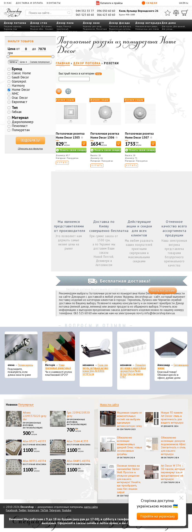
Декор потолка (15, 23)
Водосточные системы (119, 29)
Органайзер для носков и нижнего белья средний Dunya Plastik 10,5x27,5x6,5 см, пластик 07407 (133, 371)
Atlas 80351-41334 (34, 461)
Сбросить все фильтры (30, 148)
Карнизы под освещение (10, 30)
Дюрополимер (22, 122)
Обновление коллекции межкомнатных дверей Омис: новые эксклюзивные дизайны (129, 446)
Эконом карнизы (25, 365)
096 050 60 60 (106, 11)
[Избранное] (167, 13)
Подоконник (89, 29)
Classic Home (21, 73)
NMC (15, 93)
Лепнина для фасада (120, 26)
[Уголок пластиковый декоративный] (58, 347)
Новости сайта (109, 404)
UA (180, 2)
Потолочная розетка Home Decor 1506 (104, 135)
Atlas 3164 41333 (77, 441)
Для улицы (167, 29)
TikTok (44, 510)
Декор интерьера (148, 23)
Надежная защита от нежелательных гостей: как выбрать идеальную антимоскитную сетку (129, 419)
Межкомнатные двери (146, 26)
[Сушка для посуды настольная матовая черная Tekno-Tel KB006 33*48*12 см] (96, 347)
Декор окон (91, 23)
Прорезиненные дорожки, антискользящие (33, 425)
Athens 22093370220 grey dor (34, 416)
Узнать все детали (162, 290)
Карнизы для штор (92, 26)
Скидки (149, 3)
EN (184, 2)
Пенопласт (20, 126)
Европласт (19, 102)
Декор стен (38, 23)
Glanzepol (19, 81)
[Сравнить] (176, 13)
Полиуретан (21, 130)
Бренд (17, 68)
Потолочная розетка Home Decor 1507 (139, 135)
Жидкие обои (36, 29)
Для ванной (179, 26)
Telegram (55, 510)
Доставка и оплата (29, 2)
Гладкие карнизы (12, 26)
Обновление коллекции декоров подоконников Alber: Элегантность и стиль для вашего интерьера (173, 446)
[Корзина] (184, 13)
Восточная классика (34, 445)
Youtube (66, 510)
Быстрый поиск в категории (80, 73)
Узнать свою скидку (73, 150)
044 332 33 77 (85, 11)
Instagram (33, 510)
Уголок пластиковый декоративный (58, 366)
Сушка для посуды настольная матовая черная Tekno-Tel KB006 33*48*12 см (95, 369)
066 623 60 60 (106, 15)
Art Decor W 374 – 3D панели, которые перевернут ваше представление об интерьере (173, 472)
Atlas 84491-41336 (78, 461)
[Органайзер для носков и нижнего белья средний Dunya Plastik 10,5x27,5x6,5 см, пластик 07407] (133, 347)
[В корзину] (84, 143)
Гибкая (16, 112)
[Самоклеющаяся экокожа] (170, 347)
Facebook (11, 510)
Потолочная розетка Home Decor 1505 (70, 135)
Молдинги (35, 26)
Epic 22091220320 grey (78, 414)
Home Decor (21, 89)
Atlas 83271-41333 (34, 441)
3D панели (46, 26)
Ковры (59, 26)
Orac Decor (20, 98)
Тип (15, 107)
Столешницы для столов (147, 29)
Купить (62, 163)
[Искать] (69, 12)
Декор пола (65, 23)
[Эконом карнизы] (21, 347)
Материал (20, 117)
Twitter (22, 510)
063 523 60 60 (85, 15)
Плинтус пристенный (64, 27)
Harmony (18, 85)
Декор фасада (119, 23)
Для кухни (167, 26)
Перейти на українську (157, 516)
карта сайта (91, 507)
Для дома (169, 23)
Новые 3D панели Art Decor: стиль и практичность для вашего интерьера (172, 417)
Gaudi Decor (20, 77)
